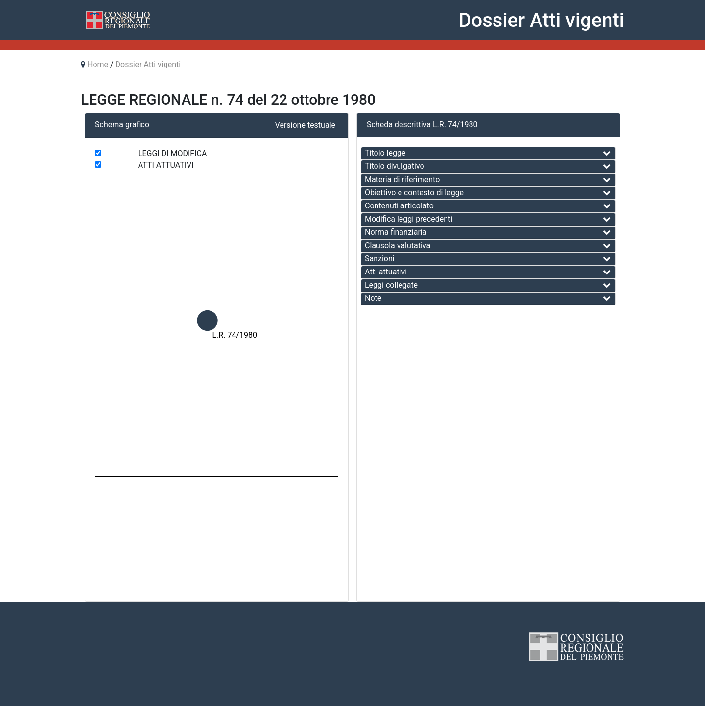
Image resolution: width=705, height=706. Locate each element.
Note (373, 298)
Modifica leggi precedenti (408, 219)
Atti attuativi (386, 271)
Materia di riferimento (402, 179)
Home (97, 64)
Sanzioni (380, 258)
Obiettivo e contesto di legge (414, 192)
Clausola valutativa (397, 245)
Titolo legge (385, 153)
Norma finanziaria (395, 232)
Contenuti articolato (399, 205)
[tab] (488, 153)
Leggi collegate (391, 285)
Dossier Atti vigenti (148, 64)
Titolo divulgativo (394, 166)
